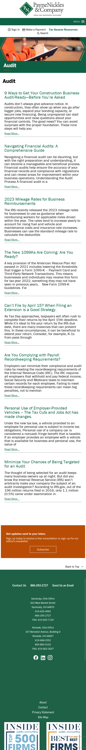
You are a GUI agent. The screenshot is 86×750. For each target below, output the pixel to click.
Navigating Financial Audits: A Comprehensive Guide (31, 148)
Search (43, 33)
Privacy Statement (43, 712)
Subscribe (43, 549)
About (43, 702)
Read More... (11, 133)
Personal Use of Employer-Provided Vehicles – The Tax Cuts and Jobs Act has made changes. (41, 412)
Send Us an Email (63, 585)
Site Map (43, 717)
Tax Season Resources (63, 29)
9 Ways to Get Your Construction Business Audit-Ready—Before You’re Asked (41, 95)
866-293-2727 (39, 585)
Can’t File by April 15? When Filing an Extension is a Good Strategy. (38, 307)
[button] (76, 21)
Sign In (14, 29)
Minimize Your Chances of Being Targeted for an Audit (41, 464)
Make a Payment (34, 29)
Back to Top (74, 566)
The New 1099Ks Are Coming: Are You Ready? (38, 254)
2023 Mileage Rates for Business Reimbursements (34, 201)
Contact (43, 707)
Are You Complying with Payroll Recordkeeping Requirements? (32, 357)
